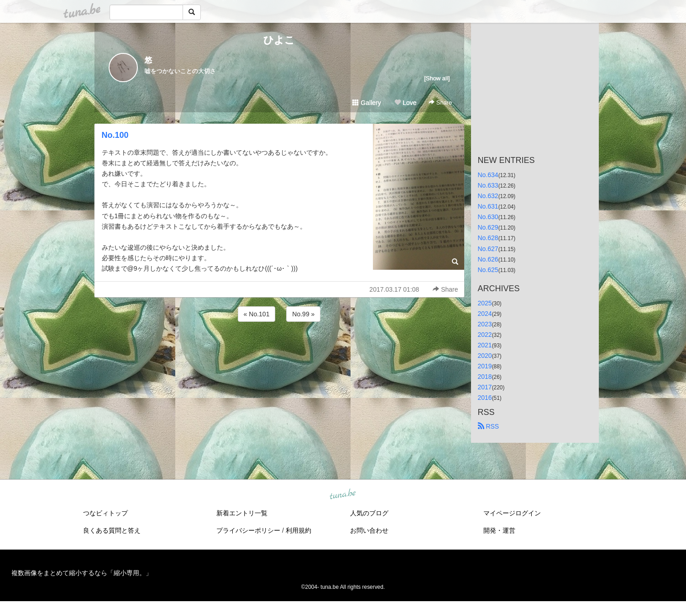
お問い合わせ (369, 530)
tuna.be (343, 494)
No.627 (488, 248)
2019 (485, 366)
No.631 (488, 206)
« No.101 (257, 314)
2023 (485, 324)
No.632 (488, 195)
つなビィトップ (105, 513)
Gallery (366, 102)
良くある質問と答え (112, 530)
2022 (485, 334)
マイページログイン (512, 513)
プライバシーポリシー (248, 530)
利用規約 (298, 530)
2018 (485, 376)
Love (405, 102)
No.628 (488, 237)
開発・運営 (499, 530)
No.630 (488, 216)
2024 (485, 313)
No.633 (488, 185)
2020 (485, 355)
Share (440, 102)
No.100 (115, 135)
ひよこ (279, 40)
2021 (485, 345)
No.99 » (303, 314)
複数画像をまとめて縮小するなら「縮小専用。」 (81, 573)
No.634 (488, 174)
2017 (485, 387)
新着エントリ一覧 (241, 513)
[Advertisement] (279, 348)
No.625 (488, 269)
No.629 (488, 227)
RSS (488, 426)
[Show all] (437, 78)
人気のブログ (369, 513)
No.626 (488, 259)
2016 (485, 397)
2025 (485, 303)
